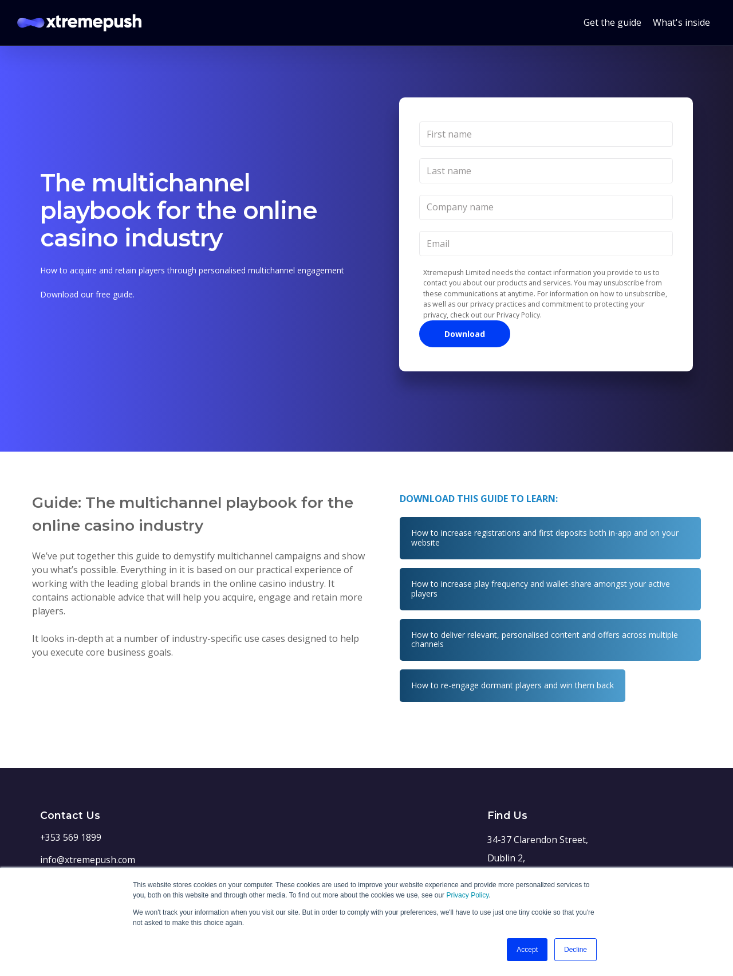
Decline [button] (575, 950)
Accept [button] (527, 950)
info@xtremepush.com (87, 859)
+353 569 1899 (70, 837)
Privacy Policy (467, 895)
